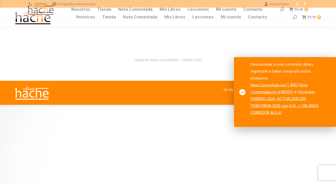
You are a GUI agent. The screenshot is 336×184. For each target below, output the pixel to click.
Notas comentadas (164, 60)
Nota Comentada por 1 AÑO (274, 85)
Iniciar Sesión (276, 4)
